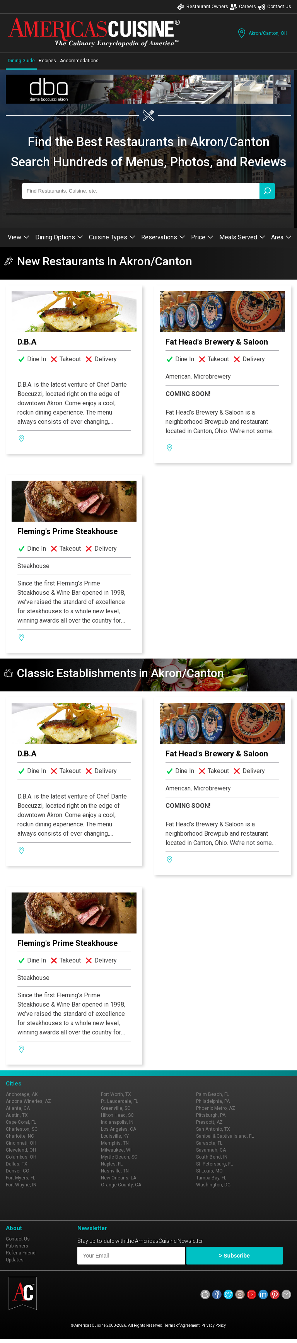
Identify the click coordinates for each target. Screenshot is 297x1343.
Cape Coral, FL (21, 1122)
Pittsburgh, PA (210, 1115)
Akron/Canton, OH (261, 33)
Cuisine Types (112, 237)
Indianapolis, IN (117, 1122)
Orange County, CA (121, 1185)
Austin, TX (17, 1115)
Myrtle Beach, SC (119, 1157)
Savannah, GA (211, 1150)
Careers (243, 6)
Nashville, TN (115, 1171)
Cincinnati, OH (21, 1143)
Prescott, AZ (209, 1122)
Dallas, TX (16, 1164)
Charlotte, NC (20, 1136)
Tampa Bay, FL (211, 1178)
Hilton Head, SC (117, 1115)
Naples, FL (112, 1164)
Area (281, 237)
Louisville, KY (115, 1136)
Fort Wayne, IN (21, 1185)
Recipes (47, 60)
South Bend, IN (211, 1157)
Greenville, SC (115, 1108)
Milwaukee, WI (116, 1150)
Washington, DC (213, 1185)
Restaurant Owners (202, 6)
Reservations (163, 237)
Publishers (17, 1246)
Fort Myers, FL (20, 1178)
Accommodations (79, 60)
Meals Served (242, 237)
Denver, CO (17, 1171)
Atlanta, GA (18, 1108)
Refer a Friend (21, 1253)
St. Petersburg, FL (214, 1164)
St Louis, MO (209, 1171)
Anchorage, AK (22, 1094)
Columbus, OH (21, 1157)
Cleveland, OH (21, 1150)
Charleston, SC (22, 1129)
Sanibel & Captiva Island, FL (225, 1136)
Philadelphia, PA (213, 1101)
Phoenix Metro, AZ (215, 1108)
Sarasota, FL (209, 1143)
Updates (15, 1260)
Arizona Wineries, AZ (28, 1101)
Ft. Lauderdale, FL (119, 1101)
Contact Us (274, 6)
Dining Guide (21, 60)
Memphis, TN (115, 1143)
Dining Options (59, 237)
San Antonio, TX (213, 1129)
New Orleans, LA (118, 1178)
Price (202, 237)
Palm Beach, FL (212, 1094)
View (18, 237)
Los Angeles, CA (118, 1129)
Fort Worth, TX (116, 1094)
